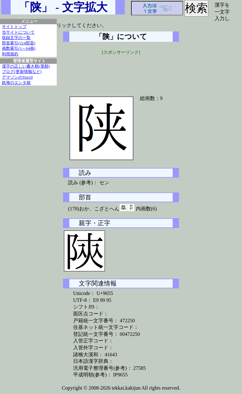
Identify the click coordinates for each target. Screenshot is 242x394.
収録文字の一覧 (16, 38)
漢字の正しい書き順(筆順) (26, 66)
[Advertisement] (121, 71)
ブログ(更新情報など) (22, 71)
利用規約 (10, 54)
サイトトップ (14, 27)
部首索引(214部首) (18, 43)
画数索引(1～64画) (18, 48)
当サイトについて (18, 32)
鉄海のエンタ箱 (16, 82)
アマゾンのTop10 (17, 77)
